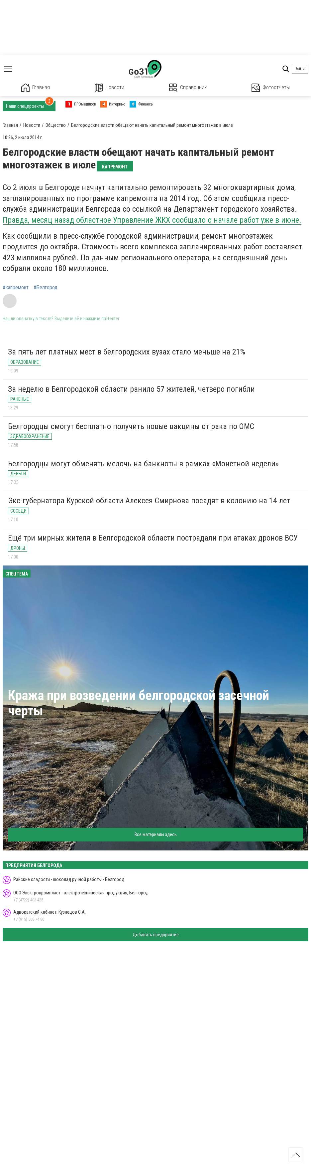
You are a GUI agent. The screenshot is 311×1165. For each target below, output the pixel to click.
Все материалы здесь (156, 834)
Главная (35, 88)
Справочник (188, 88)
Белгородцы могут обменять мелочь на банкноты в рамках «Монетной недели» (143, 463)
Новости (109, 88)
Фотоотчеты (271, 88)
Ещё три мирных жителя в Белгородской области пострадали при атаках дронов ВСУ (153, 538)
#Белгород (45, 288)
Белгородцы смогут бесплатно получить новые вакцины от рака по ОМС (131, 426)
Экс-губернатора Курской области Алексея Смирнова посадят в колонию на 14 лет (149, 500)
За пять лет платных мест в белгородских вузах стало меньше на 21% (126, 351)
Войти (300, 69)
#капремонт (16, 288)
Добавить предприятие (156, 934)
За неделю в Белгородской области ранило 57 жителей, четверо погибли (131, 389)
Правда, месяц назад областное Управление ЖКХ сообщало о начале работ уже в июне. (152, 220)
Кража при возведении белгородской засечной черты (138, 703)
